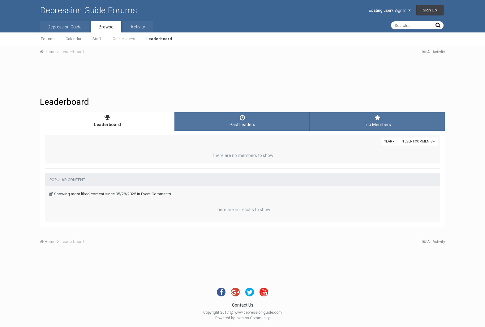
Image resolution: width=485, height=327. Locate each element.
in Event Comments (418, 141)
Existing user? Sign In (390, 10)
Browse (106, 26)
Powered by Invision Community (242, 318)
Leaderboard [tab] (107, 121)
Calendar (73, 38)
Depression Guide (65, 26)
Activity (138, 26)
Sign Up (430, 10)
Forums (47, 38)
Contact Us (242, 305)
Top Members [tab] (377, 121)
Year (389, 141)
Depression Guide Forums (88, 10)
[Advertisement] (242, 77)
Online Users (124, 38)
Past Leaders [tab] (242, 121)
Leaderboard (159, 38)
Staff (96, 38)
